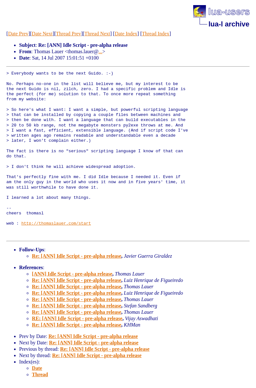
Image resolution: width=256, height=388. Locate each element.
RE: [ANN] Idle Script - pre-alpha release (77, 318)
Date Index (126, 33)
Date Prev (18, 33)
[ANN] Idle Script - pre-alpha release (72, 274)
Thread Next (97, 33)
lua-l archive (228, 24)
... (100, 51)
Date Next (42, 33)
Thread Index (155, 33)
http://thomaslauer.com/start (56, 223)
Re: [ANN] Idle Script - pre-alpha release (76, 256)
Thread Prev (68, 33)
